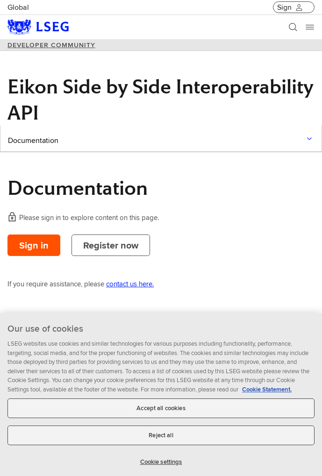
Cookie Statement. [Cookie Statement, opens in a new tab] (267, 391)
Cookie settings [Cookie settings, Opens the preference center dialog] (161, 464)
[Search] (293, 27)
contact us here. (130, 284)
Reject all (161, 437)
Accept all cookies (160, 410)
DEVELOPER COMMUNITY (51, 45)
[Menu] (309, 27)
